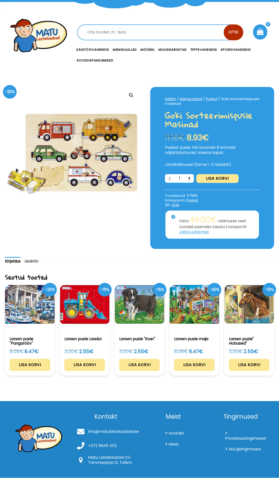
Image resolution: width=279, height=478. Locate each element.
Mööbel (147, 49)
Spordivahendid (236, 49)
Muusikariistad (172, 49)
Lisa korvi (217, 178)
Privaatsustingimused (245, 438)
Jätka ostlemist (194, 232)
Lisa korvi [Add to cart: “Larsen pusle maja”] (194, 365)
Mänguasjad (125, 49)
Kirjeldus (13, 261)
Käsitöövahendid (92, 49)
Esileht (170, 98)
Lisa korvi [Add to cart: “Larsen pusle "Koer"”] (139, 365)
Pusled (211, 98)
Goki (175, 204)
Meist (174, 444)
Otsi (233, 32)
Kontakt (176, 433)
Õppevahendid (203, 49)
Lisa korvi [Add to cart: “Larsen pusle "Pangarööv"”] (30, 365)
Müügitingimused (245, 449)
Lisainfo (31, 261)
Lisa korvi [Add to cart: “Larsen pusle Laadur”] (84, 365)
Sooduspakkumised (95, 60)
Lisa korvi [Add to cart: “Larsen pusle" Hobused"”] (249, 365)
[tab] (13, 261)
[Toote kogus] (179, 178)
